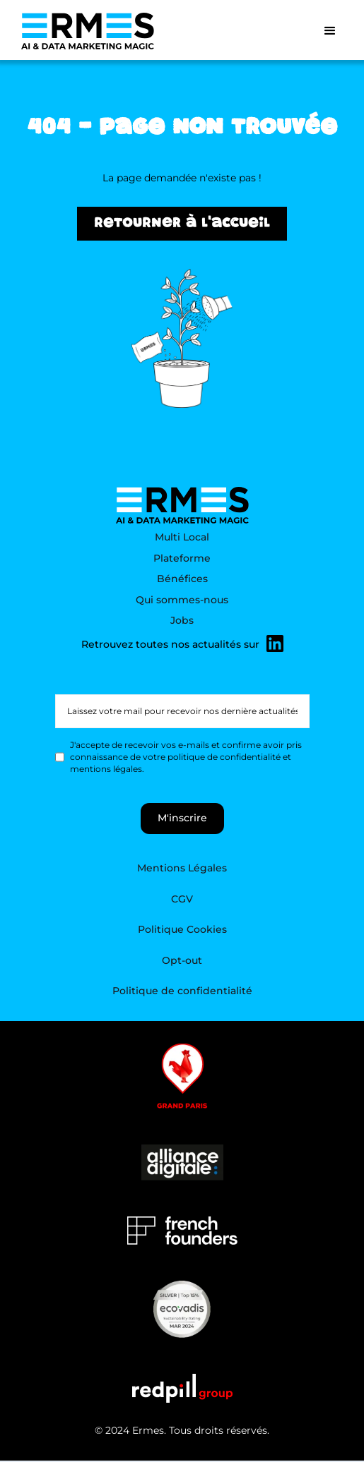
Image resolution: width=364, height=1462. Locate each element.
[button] (330, 31)
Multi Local (182, 537)
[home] (84, 31)
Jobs (182, 620)
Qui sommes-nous (182, 599)
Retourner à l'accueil (182, 225)
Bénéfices (182, 578)
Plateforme (182, 558)
